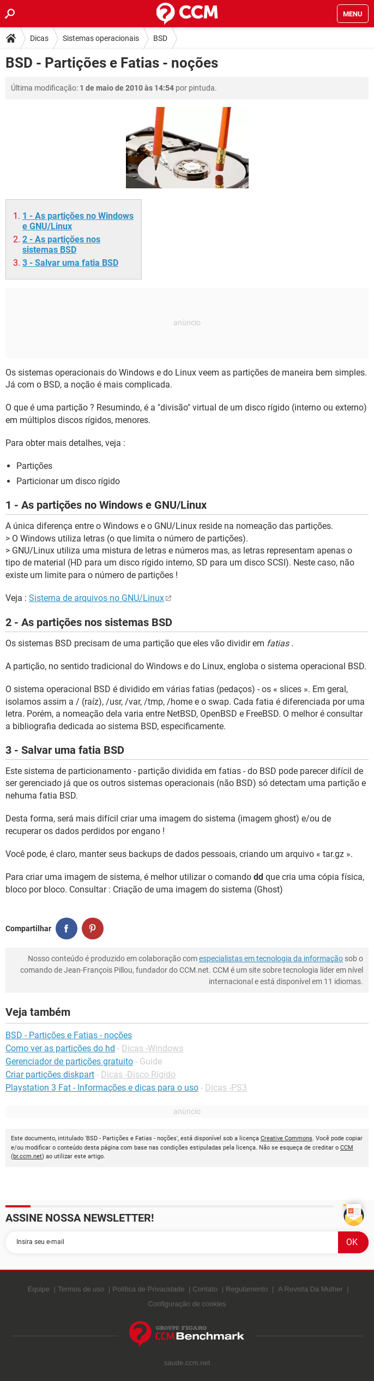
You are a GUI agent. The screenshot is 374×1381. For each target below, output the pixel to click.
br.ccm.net (27, 1156)
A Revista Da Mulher (310, 1289)
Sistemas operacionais (101, 38)
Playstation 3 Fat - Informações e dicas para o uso (101, 1087)
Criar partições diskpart (49, 1074)
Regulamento (247, 1289)
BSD (160, 38)
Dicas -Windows (152, 1048)
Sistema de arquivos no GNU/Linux (96, 598)
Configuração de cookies (187, 1304)
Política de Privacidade (148, 1289)
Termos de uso (81, 1289)
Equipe (38, 1289)
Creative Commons (286, 1138)
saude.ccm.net (187, 1363)
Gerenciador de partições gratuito (69, 1061)
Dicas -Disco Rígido (138, 1074)
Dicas (39, 38)
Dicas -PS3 (226, 1087)
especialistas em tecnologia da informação (271, 958)
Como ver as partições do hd (60, 1048)
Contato (205, 1289)
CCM (346, 1147)
